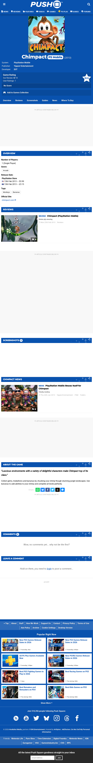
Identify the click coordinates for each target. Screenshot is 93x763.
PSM (76, 395)
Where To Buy (67, 100)
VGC (37, 743)
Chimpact (42, 57)
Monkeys (6, 192)
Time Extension (44, 738)
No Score (8, 86)
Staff (21, 623)
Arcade (5, 171)
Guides (45, 100)
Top (6, 623)
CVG (62, 743)
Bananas (16, 192)
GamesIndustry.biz (50, 743)
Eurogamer (27, 743)
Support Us (46, 623)
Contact (56, 623)
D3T (15, 69)
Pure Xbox (30, 738)
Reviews (19, 100)
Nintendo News (75, 738)
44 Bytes (57, 729)
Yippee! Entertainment (23, 66)
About (13, 623)
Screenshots (32, 100)
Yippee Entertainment (65, 395)
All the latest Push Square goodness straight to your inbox (46, 752)
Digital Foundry (60, 738)
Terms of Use (83, 623)
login (49, 568)
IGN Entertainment (37, 729)
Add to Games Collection (16, 92)
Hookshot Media (15, 729)
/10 (16, 78)
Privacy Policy (69, 623)
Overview (7, 100)
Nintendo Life (17, 738)
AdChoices (66, 729)
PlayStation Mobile (22, 62)
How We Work (32, 623)
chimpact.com (9, 200)
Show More (46, 703)
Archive (36, 628)
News (54, 100)
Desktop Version (65, 628)
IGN (86, 738)
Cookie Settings (49, 628)
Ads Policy (25, 628)
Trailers (82, 395)
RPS (69, 743)
